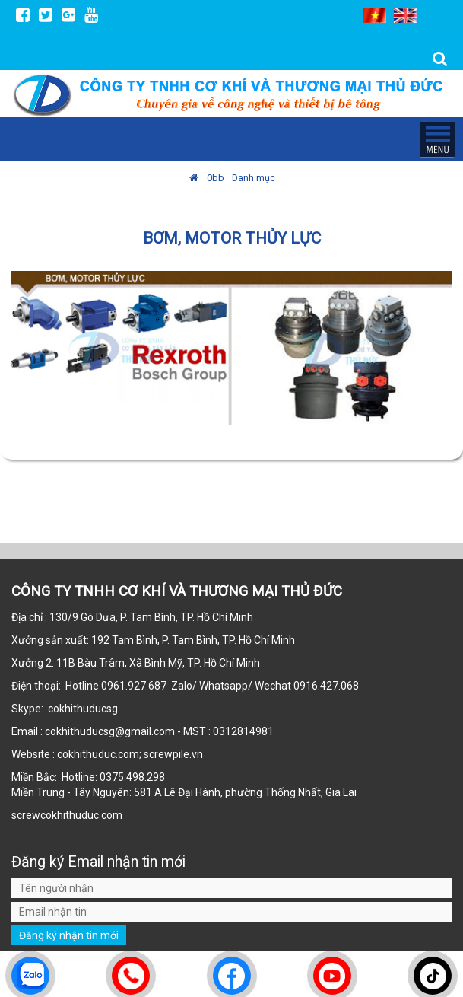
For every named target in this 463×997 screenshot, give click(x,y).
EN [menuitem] (405, 15)
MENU (437, 139)
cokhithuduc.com (82, 815)
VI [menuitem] (374, 15)
